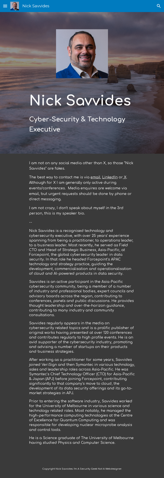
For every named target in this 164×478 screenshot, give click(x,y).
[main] (82, 112)
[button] (5, 6)
